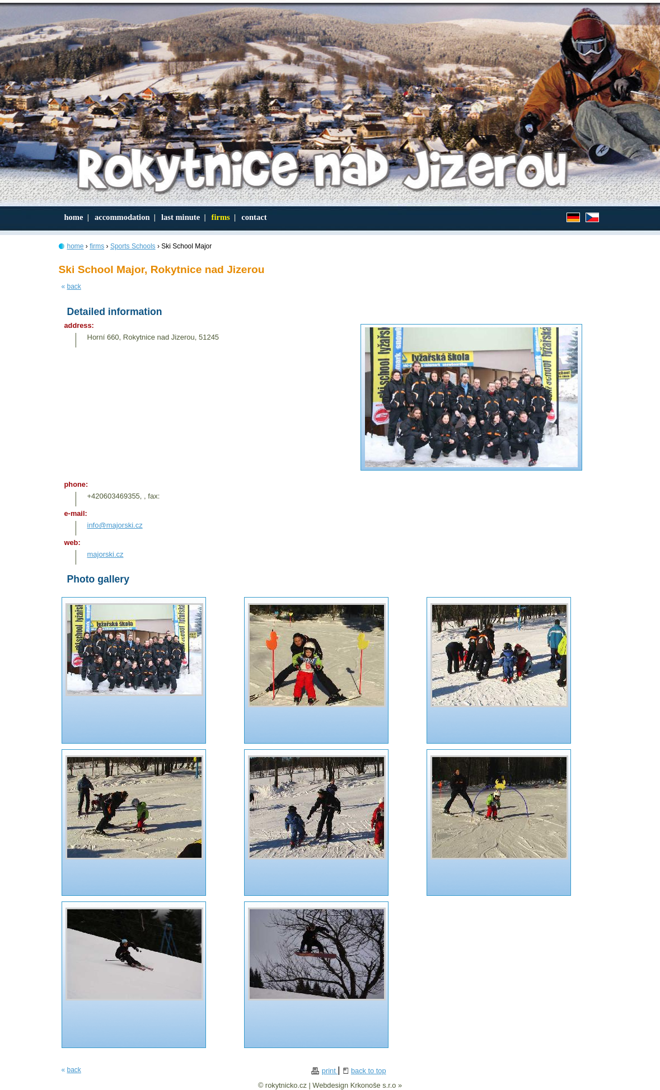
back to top (368, 1070)
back (74, 286)
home (75, 217)
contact (253, 217)
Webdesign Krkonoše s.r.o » (357, 1085)
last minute (182, 217)
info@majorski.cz (115, 525)
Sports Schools (133, 246)
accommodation (124, 217)
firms (223, 217)
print (330, 1070)
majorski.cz (105, 554)
